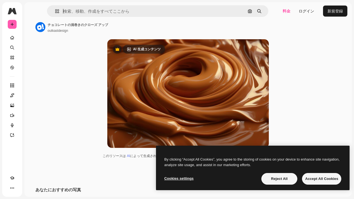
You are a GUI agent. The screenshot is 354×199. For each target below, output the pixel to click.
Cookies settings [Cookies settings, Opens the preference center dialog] (179, 178)
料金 (286, 11)
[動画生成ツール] (33, 115)
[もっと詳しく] (33, 67)
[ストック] (33, 57)
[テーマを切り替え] (22, 188)
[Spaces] (33, 95)
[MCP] (32, 188)
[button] (85, 11)
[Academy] (12, 188)
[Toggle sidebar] (54, 11)
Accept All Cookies (321, 179)
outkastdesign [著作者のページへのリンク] (100, 31)
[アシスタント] (33, 135)
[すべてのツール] (33, 85)
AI (149, 158)
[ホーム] (33, 37)
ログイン (306, 11)
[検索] (33, 47)
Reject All (279, 179)
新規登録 (335, 11)
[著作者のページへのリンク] (82, 27)
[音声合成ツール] (33, 125)
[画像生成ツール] (33, 105)
